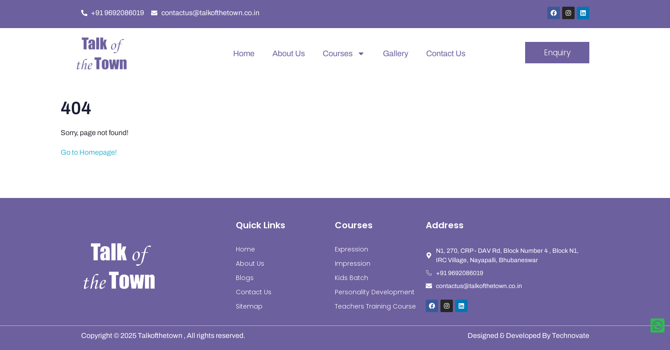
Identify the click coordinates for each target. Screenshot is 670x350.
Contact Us (445, 53)
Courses (344, 53)
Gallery (395, 53)
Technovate (570, 335)
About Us (288, 53)
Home (244, 53)
